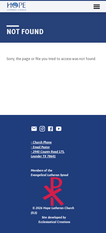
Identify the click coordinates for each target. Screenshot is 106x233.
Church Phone (42, 142)
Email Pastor (41, 147)
